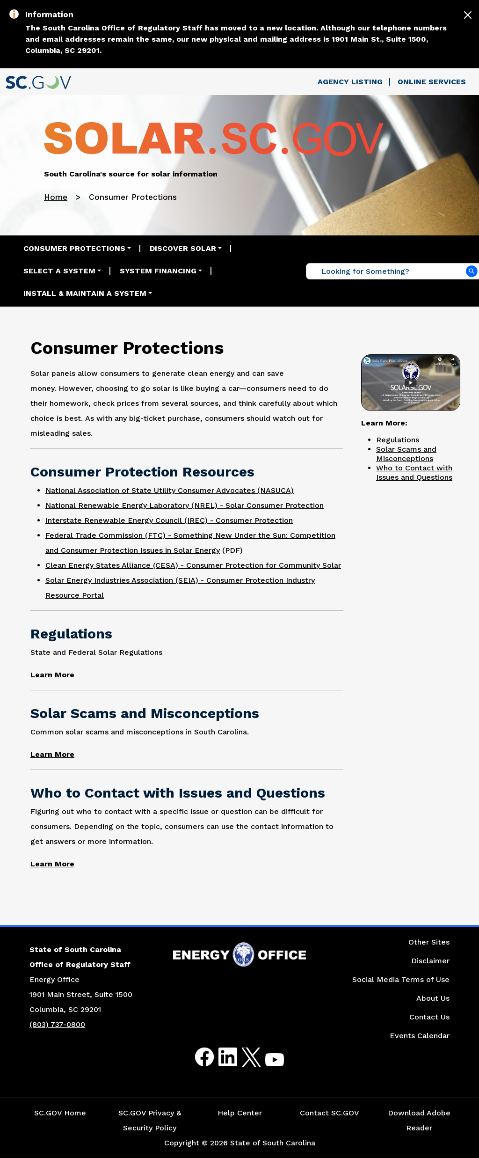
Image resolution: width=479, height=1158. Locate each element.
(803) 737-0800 (57, 1024)
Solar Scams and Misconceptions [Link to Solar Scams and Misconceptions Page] (406, 454)
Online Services (432, 81)
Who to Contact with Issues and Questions (414, 472)
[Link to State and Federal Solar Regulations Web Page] (52, 674)
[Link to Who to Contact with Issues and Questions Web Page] (52, 863)
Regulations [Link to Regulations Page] (397, 439)
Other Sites (429, 942)
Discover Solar (183, 248)
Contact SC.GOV (329, 1112)
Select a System (59, 270)
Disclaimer (430, 960)
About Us (433, 998)
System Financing (158, 270)
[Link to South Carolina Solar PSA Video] (410, 381)
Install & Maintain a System (84, 293)
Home (55, 197)
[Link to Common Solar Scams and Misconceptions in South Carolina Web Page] (52, 754)
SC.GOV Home (60, 1112)
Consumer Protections (74, 248)
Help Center (240, 1112)
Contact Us (429, 1016)
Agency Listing (350, 81)
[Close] (467, 15)
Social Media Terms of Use (401, 979)
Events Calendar (420, 1035)
